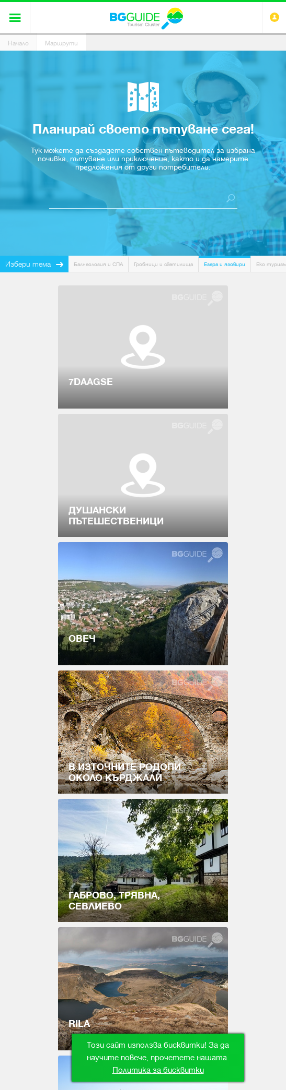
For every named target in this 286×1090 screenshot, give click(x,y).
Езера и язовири (224, 264)
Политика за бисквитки (158, 1070)
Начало (18, 43)
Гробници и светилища (163, 264)
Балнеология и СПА (98, 264)
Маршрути (61, 43)
